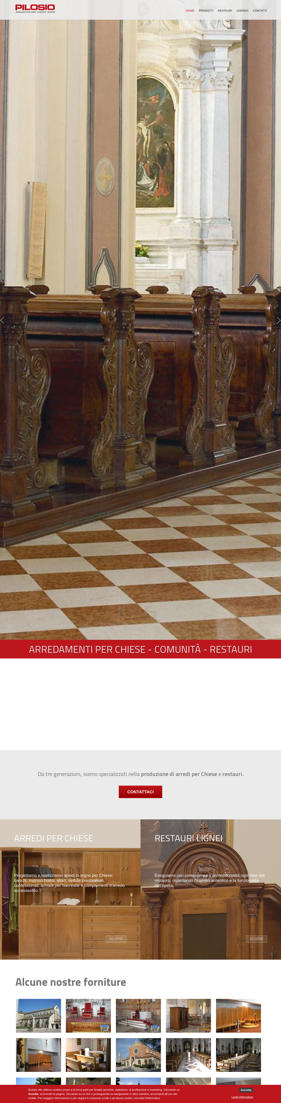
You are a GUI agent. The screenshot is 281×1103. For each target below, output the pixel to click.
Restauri (225, 10)
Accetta (246, 1090)
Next (279, 320)
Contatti (260, 10)
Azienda (242, 10)
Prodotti (206, 10)
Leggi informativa (242, 1097)
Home (190, 10)
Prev (2, 320)
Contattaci (140, 792)
